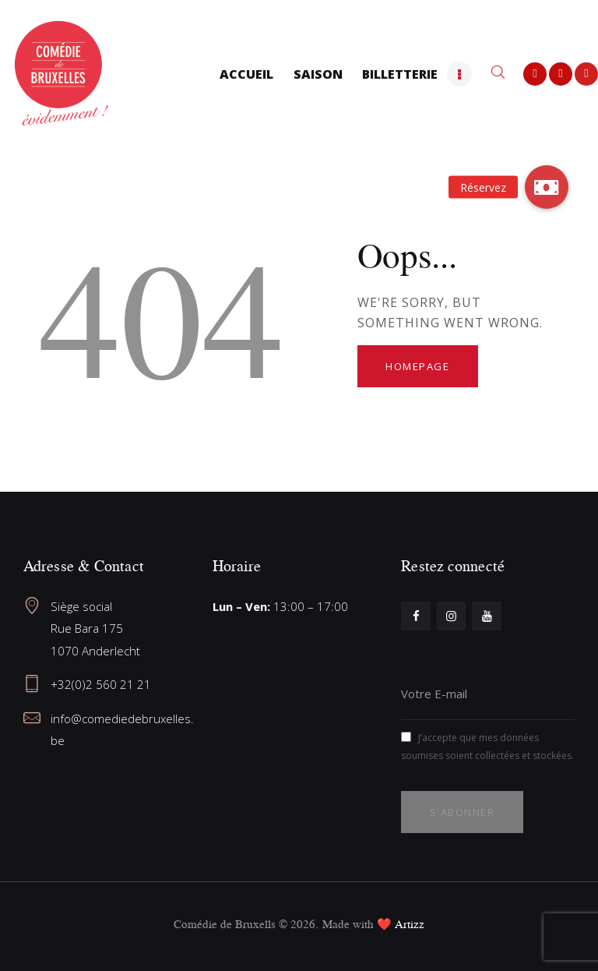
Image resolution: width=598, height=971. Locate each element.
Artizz (409, 924)
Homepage (417, 366)
